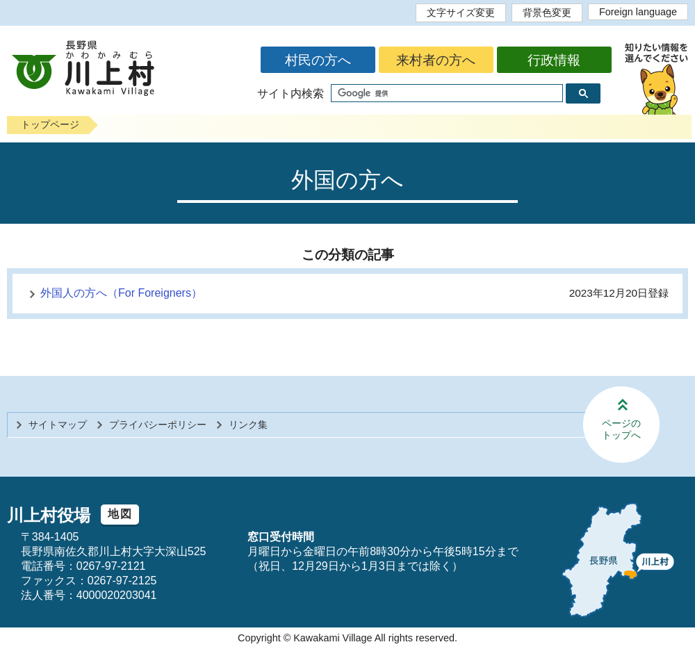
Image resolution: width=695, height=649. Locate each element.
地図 (120, 514)
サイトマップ (57, 424)
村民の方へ (318, 60)
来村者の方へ (435, 60)
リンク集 (248, 424)
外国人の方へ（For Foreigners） (121, 293)
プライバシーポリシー (157, 424)
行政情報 (554, 60)
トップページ (50, 124)
